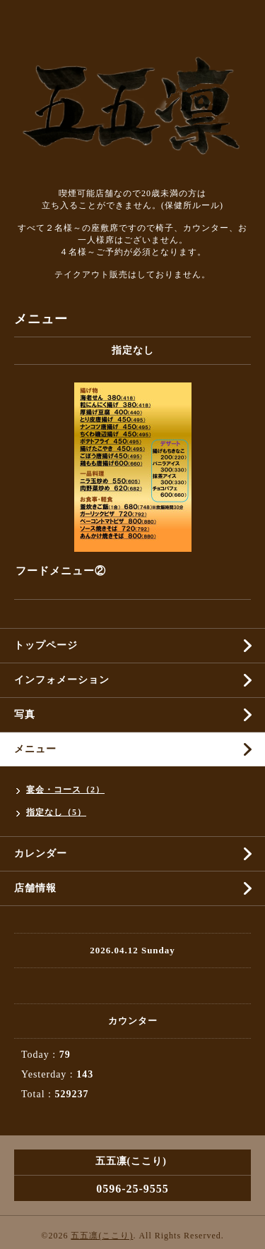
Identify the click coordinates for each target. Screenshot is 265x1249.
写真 (24, 714)
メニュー (35, 749)
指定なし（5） (56, 812)
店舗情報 (35, 888)
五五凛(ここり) (102, 1236)
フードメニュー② (61, 571)
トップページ (46, 645)
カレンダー (40, 853)
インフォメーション (62, 680)
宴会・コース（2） (65, 790)
